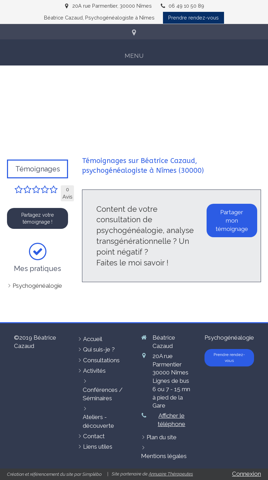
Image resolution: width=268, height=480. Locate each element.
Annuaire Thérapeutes (171, 474)
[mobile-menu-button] (134, 56)
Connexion (246, 473)
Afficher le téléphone (171, 419)
